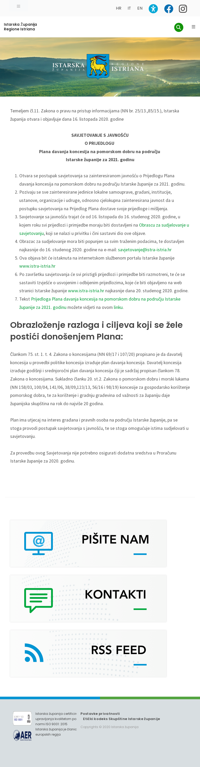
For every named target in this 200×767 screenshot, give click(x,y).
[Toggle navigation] (18, 5)
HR (118, 8)
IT (129, 8)
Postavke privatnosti (100, 713)
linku (118, 307)
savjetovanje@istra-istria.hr (145, 250)
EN (139, 8)
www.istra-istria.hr (37, 266)
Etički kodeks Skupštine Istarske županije (121, 718)
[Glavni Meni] (193, 26)
